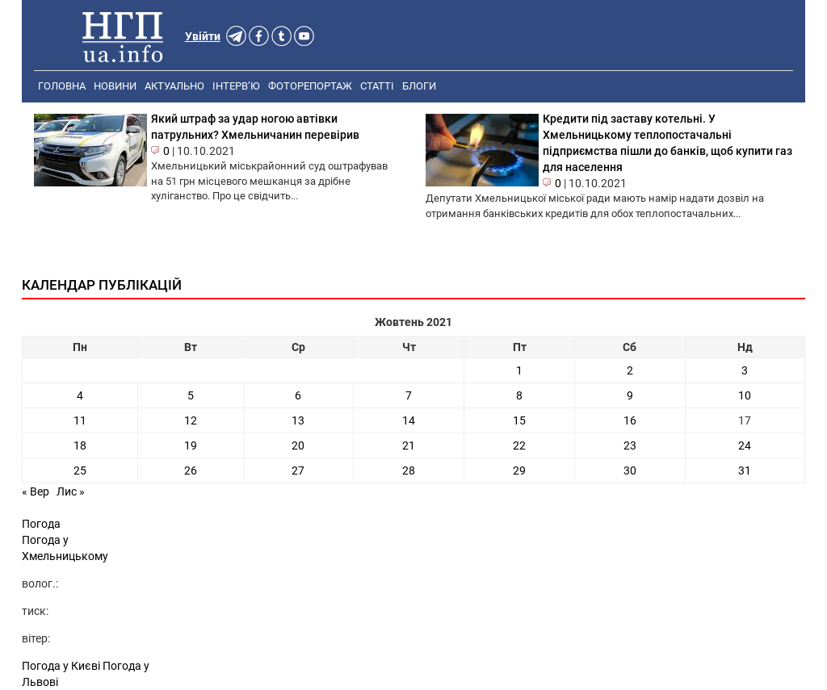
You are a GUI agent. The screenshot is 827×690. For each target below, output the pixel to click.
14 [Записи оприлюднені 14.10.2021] (408, 420)
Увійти (202, 36)
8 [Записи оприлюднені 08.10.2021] (519, 395)
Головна (62, 86)
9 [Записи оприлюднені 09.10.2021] (630, 395)
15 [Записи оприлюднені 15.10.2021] (519, 420)
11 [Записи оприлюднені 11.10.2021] (79, 420)
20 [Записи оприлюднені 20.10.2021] (298, 445)
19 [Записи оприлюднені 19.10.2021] (190, 445)
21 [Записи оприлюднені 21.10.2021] (408, 445)
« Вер (35, 491)
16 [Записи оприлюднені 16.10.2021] (629, 420)
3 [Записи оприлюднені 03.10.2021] (744, 370)
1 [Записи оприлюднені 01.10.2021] (519, 370)
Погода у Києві (61, 665)
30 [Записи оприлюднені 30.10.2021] (629, 470)
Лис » (71, 491)
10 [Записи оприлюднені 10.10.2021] (744, 395)
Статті (377, 86)
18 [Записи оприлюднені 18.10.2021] (79, 445)
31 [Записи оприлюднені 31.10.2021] (744, 470)
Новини (115, 86)
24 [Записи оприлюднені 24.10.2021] (744, 445)
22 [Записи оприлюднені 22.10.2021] (519, 445)
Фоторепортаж (310, 86)
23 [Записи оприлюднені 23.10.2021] (629, 445)
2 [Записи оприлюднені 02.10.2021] (630, 370)
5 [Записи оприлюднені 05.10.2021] (190, 395)
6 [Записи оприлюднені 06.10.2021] (298, 395)
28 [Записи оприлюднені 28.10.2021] (408, 470)
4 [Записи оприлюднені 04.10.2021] (80, 395)
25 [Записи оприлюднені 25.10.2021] (79, 470)
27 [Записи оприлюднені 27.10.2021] (298, 470)
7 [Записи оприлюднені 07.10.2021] (408, 395)
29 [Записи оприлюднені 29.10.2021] (519, 470)
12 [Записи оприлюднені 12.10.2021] (190, 420)
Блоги (419, 86)
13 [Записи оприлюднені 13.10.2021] (298, 420)
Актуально (174, 86)
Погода (41, 523)
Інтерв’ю (236, 86)
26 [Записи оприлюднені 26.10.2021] (190, 470)
